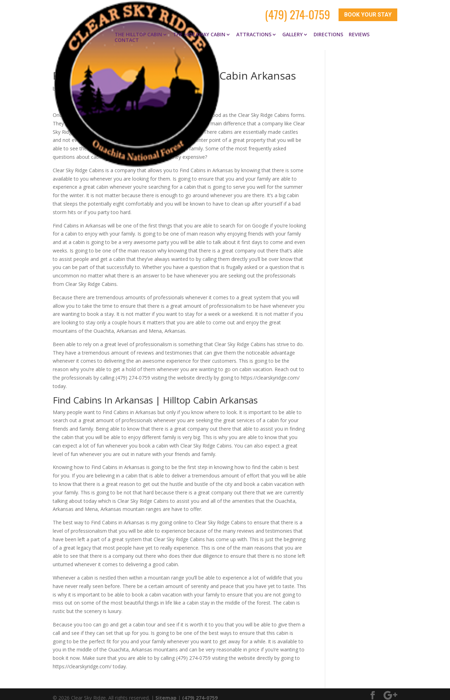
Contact (127, 33)
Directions (328, 27)
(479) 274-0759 (297, 11)
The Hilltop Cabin (138, 27)
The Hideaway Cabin (199, 27)
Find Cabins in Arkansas (134, 81)
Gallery (292, 27)
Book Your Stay (368, 11)
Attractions (253, 27)
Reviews (359, 27)
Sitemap (165, 690)
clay (63, 81)
